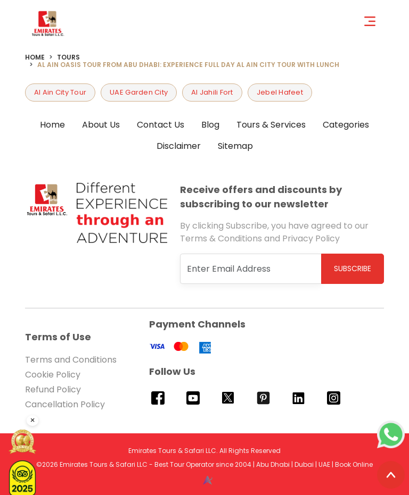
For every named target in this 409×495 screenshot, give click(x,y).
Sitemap (235, 146)
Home (35, 57)
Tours (68, 57)
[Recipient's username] (251, 269)
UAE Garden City (139, 92)
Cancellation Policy (65, 404)
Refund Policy (53, 389)
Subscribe (352, 268)
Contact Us (160, 125)
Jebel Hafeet (280, 92)
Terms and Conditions (71, 360)
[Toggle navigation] (374, 20)
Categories (346, 125)
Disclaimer (179, 146)
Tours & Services (271, 125)
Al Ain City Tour (60, 92)
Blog (210, 125)
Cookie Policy (52, 374)
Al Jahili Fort (212, 92)
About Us (101, 125)
